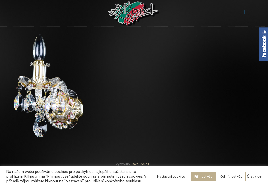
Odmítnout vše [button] (231, 176)
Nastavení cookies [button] (171, 176)
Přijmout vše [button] (203, 176)
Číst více (254, 176)
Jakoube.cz (140, 164)
